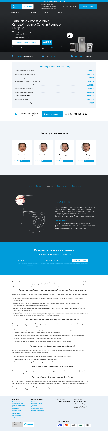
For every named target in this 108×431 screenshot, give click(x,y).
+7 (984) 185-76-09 (69, 6)
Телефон (48, 260)
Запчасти (39, 186)
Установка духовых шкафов (24, 92)
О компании (34, 401)
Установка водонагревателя (24, 88)
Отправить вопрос (52, 114)
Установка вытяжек (21, 99)
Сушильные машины (17, 412)
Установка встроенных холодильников (27, 81)
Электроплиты (16, 413)
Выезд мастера (62, 186)
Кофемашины (15, 408)
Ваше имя (21, 260)
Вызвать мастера (25, 160)
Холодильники (16, 401)
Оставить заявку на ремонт (26, 42)
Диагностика (76, 186)
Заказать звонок (87, 6)
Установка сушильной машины (25, 74)
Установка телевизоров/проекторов (26, 103)
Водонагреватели (16, 415)
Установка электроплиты (23, 95)
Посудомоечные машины (18, 405)
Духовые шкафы (16, 406)
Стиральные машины (17, 403)
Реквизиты (34, 405)
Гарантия (50, 186)
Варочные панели (16, 410)
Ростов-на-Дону (48, 4)
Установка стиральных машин (25, 70)
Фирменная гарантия (36, 403)
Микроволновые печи (17, 417)
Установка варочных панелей (24, 85)
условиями (30, 265)
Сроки (30, 186)
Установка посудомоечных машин (26, 78)
